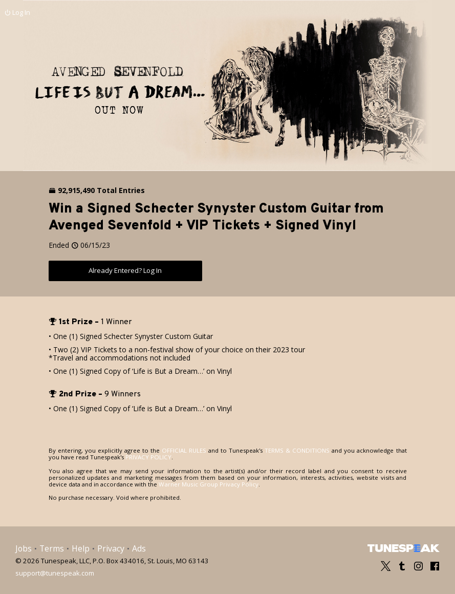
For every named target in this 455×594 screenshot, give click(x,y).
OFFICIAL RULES (179, 450)
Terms (51, 548)
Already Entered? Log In (125, 270)
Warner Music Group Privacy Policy (207, 483)
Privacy (110, 548)
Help (81, 548)
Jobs (23, 548)
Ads (138, 548)
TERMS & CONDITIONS (288, 450)
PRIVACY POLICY (135, 457)
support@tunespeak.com (54, 572)
